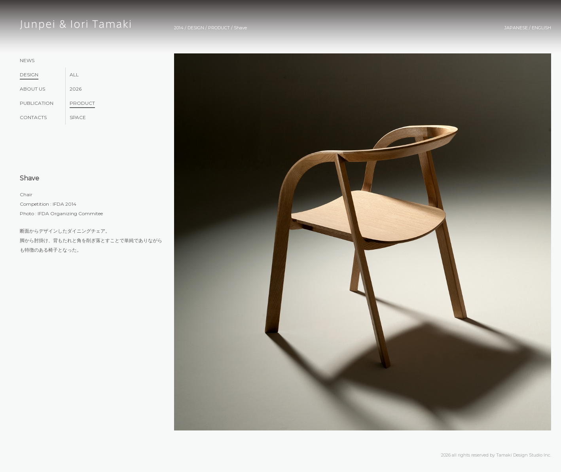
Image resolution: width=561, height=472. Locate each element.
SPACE (78, 117)
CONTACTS (33, 117)
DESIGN (29, 75)
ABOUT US (32, 89)
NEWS (27, 60)
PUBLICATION (36, 103)
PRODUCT (82, 103)
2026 (75, 89)
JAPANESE (516, 27)
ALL (74, 75)
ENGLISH (541, 27)
